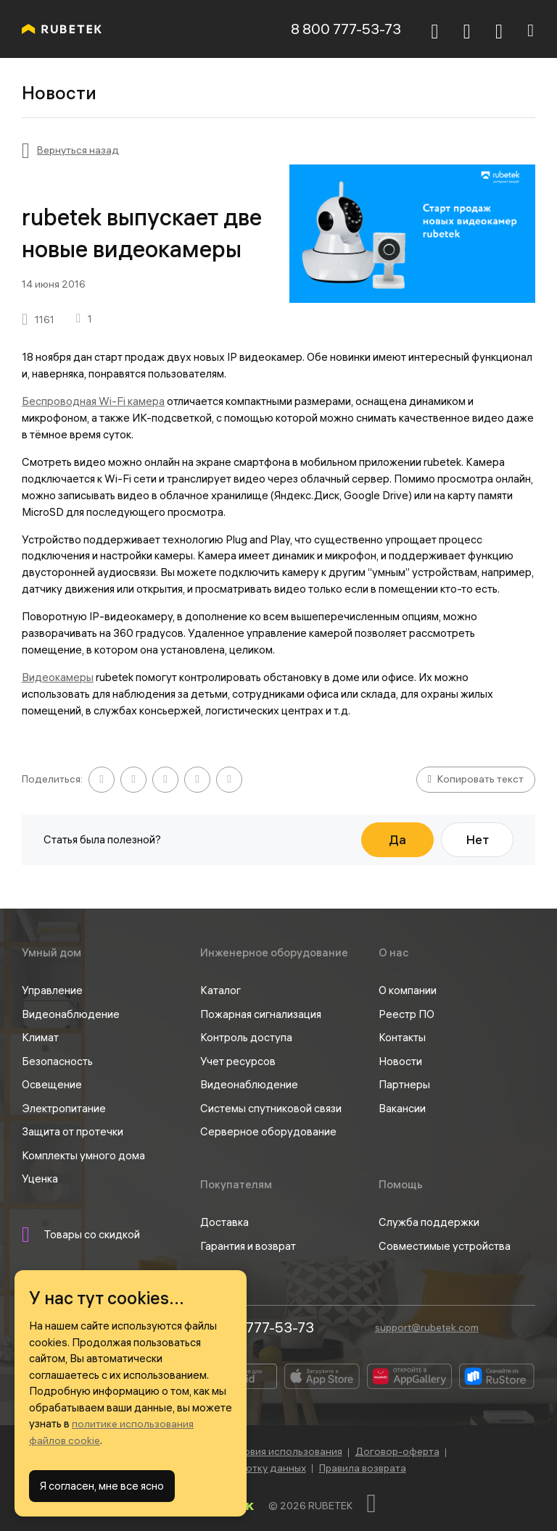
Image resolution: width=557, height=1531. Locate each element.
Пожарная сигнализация (260, 1014)
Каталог (220, 990)
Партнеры (404, 1084)
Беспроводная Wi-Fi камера (93, 401)
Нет (477, 839)
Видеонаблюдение (71, 1014)
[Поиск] (435, 29)
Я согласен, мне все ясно (102, 1486)
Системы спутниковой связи (271, 1108)
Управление (52, 990)
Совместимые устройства (445, 1246)
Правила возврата (362, 1467)
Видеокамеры (58, 677)
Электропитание (64, 1108)
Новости (400, 1061)
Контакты (402, 1037)
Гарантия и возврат (248, 1246)
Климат (40, 1037)
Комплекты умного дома (83, 1155)
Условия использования (284, 1451)
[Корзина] (467, 31)
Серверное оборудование (268, 1131)
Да (397, 839)
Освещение (52, 1084)
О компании (408, 990)
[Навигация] (530, 29)
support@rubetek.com (427, 1327)
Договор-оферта (397, 1451)
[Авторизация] (499, 29)
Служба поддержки (429, 1222)
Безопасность (57, 1061)
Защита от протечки (72, 1131)
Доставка (224, 1222)
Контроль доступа (246, 1037)
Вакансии (402, 1108)
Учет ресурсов (238, 1061)
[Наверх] (380, 1503)
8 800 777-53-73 (346, 29)
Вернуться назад (78, 150)
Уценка (40, 1178)
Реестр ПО (406, 1014)
